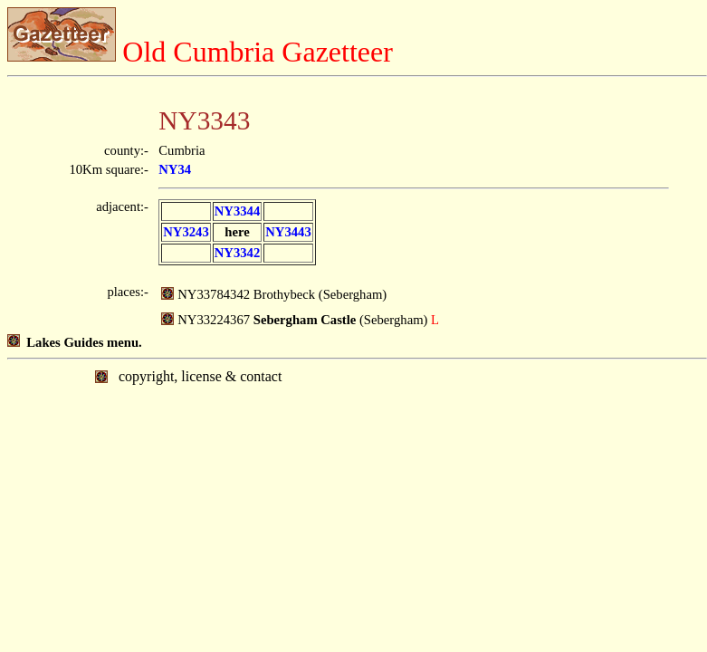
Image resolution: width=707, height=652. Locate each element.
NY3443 (288, 232)
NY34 (174, 169)
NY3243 (185, 232)
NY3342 (237, 252)
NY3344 (237, 211)
